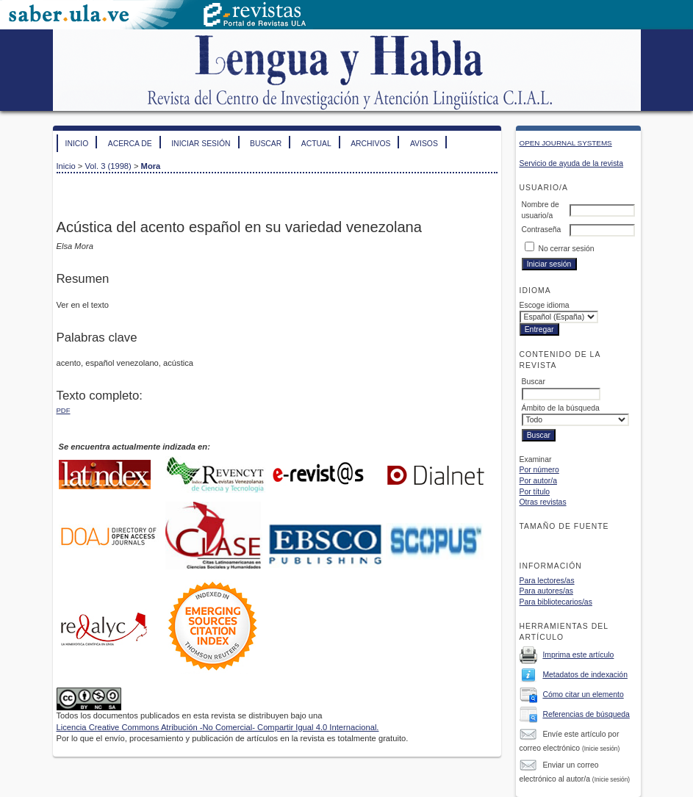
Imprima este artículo (578, 655)
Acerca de (130, 144)
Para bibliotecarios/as (556, 602)
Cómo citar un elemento (582, 694)
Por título (535, 492)
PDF (64, 410)
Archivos (370, 144)
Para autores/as (546, 591)
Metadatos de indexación (585, 675)
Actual (316, 144)
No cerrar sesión (566, 249)
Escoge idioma (545, 305)
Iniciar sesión (200, 144)
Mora (151, 166)
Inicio (77, 144)
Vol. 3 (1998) (108, 166)
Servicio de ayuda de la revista (572, 163)
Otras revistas (543, 502)
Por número (539, 470)
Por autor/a (538, 481)
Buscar (265, 144)
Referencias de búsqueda (585, 714)
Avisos (424, 144)
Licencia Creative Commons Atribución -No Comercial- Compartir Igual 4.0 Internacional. (218, 727)
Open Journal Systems (566, 143)
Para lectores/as (547, 581)
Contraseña (541, 230)
